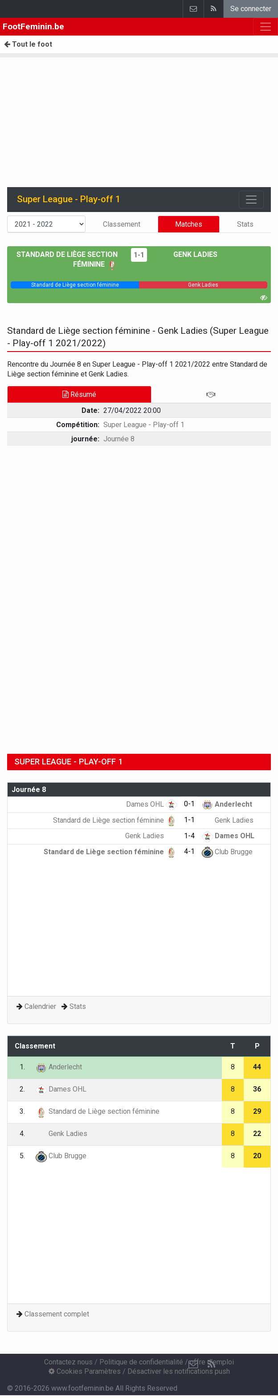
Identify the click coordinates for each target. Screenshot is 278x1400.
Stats (245, 224)
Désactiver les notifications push (178, 1371)
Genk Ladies (188, 254)
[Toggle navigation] (251, 199)
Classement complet (57, 1314)
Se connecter (250, 8)
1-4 (189, 836)
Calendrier (40, 1006)
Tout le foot (28, 44)
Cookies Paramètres (85, 1371)
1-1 (139, 255)
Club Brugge (227, 852)
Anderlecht (227, 804)
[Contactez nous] (193, 1364)
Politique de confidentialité (141, 1362)
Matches (188, 224)
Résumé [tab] (79, 394)
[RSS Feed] (211, 1364)
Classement (121, 224)
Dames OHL (151, 804)
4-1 (189, 851)
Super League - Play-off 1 (143, 424)
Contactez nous (68, 1362)
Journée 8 (119, 439)
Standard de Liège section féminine (115, 820)
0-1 (189, 804)
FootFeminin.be (33, 26)
